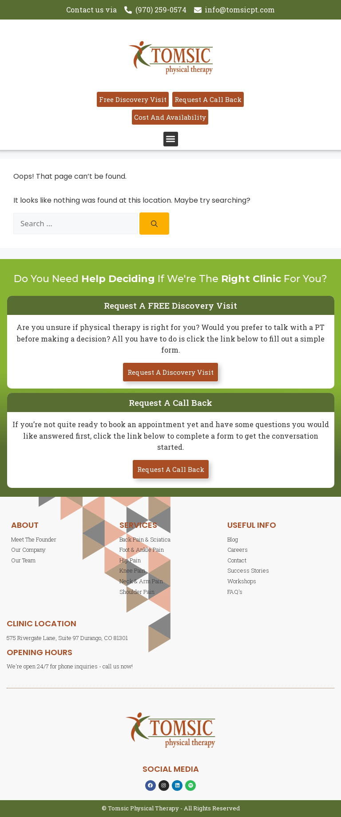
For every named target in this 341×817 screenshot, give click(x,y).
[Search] (154, 223)
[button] (170, 139)
